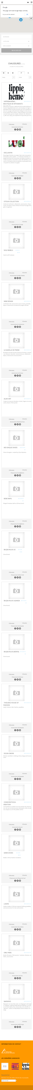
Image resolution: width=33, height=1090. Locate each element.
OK (27, 14)
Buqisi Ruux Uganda (12, 601)
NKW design (8, 301)
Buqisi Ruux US (9, 550)
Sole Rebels (8, 250)
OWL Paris (7, 953)
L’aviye (6, 904)
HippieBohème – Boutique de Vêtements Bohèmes (13, 103)
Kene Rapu (8, 499)
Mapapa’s (7, 1001)
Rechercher (16, 50)
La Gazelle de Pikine (11, 350)
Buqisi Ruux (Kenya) (11, 652)
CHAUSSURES (19, 66)
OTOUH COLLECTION (11, 201)
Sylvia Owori (9, 753)
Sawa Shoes (8, 853)
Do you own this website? (9, 14)
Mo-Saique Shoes (10, 448)
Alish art (7, 399)
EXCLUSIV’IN (8, 153)
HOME (12, 66)
